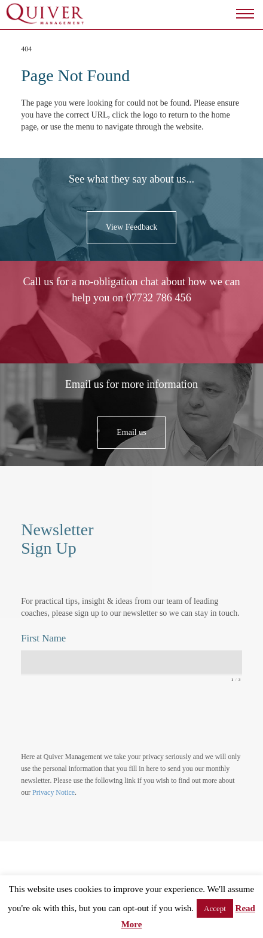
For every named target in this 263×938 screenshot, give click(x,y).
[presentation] (112, 716)
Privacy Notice (53, 792)
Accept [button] (215, 908)
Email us (131, 432)
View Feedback (132, 227)
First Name (43, 638)
